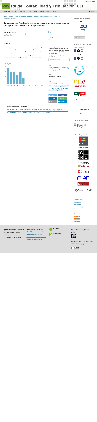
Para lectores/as (77, 202)
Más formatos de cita (55, 59)
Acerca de (56, 11)
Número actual (6, 11)
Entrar (93, 1)
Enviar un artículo (79, 37)
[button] (52, 95)
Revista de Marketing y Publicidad (34, 234)
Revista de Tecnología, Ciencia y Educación (36, 237)
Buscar (91, 11)
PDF (52, 32)
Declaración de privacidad (10, 239)
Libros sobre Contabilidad (80, 101)
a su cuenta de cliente (83, 29)
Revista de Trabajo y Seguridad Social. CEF (36, 239)
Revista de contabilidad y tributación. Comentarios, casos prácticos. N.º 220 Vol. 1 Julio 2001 (36, 16)
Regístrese (76, 110)
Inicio (5, 16)
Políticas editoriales (45, 11)
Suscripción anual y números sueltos (82, 99)
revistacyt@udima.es (8, 235)
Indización (22, 11)
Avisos (29, 11)
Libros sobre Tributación (79, 103)
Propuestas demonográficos (57, 234)
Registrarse (88, 1)
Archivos (14, 11)
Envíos (35, 11)
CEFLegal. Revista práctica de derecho (35, 232)
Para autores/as (77, 204)
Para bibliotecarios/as (79, 207)
